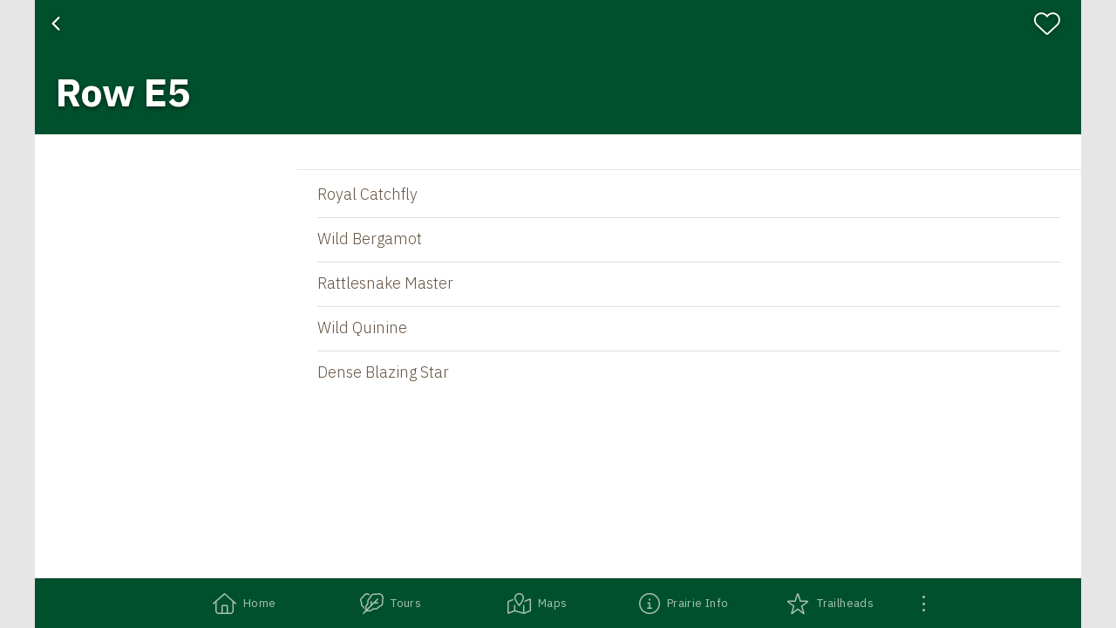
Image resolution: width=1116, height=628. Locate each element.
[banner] (558, 67)
